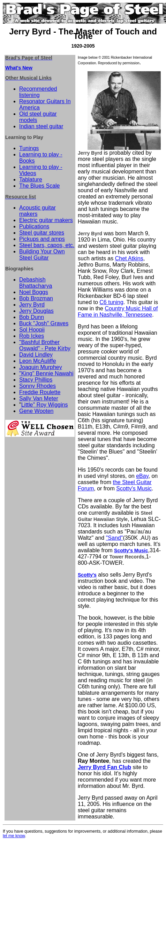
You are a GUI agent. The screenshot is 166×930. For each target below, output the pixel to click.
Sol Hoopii (32, 330)
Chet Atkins (129, 258)
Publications (34, 226)
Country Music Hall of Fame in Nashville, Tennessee (118, 311)
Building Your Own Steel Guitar (42, 254)
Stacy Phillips (35, 380)
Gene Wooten (36, 411)
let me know (14, 835)
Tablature (30, 179)
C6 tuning (111, 302)
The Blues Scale (39, 186)
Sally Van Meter (38, 398)
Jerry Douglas (36, 311)
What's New (18, 68)
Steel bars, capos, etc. (46, 245)
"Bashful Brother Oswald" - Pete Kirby (44, 345)
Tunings (29, 148)
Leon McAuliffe (37, 361)
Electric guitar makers (46, 220)
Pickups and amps (42, 239)
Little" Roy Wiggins (44, 405)
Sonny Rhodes (37, 386)
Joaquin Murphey (40, 367)
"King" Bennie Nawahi (46, 373)
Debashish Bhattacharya (35, 283)
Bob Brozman (36, 298)
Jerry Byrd (32, 305)
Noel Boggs (33, 292)
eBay (142, 476)
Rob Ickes (31, 336)
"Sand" (114, 538)
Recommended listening (38, 92)
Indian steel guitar (41, 126)
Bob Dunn (31, 317)
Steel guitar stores (41, 233)
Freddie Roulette (39, 392)
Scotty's (87, 575)
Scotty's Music (134, 488)
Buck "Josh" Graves (43, 323)
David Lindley (36, 355)
